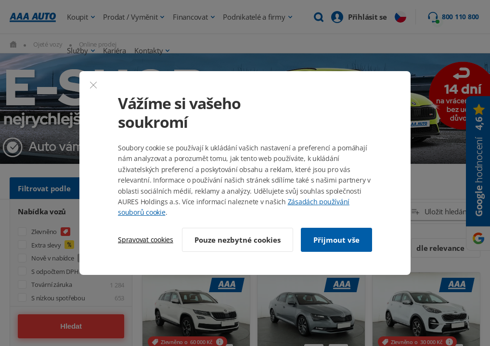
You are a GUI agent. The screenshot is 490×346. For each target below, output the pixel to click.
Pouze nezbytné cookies (237, 240)
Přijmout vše (336, 240)
